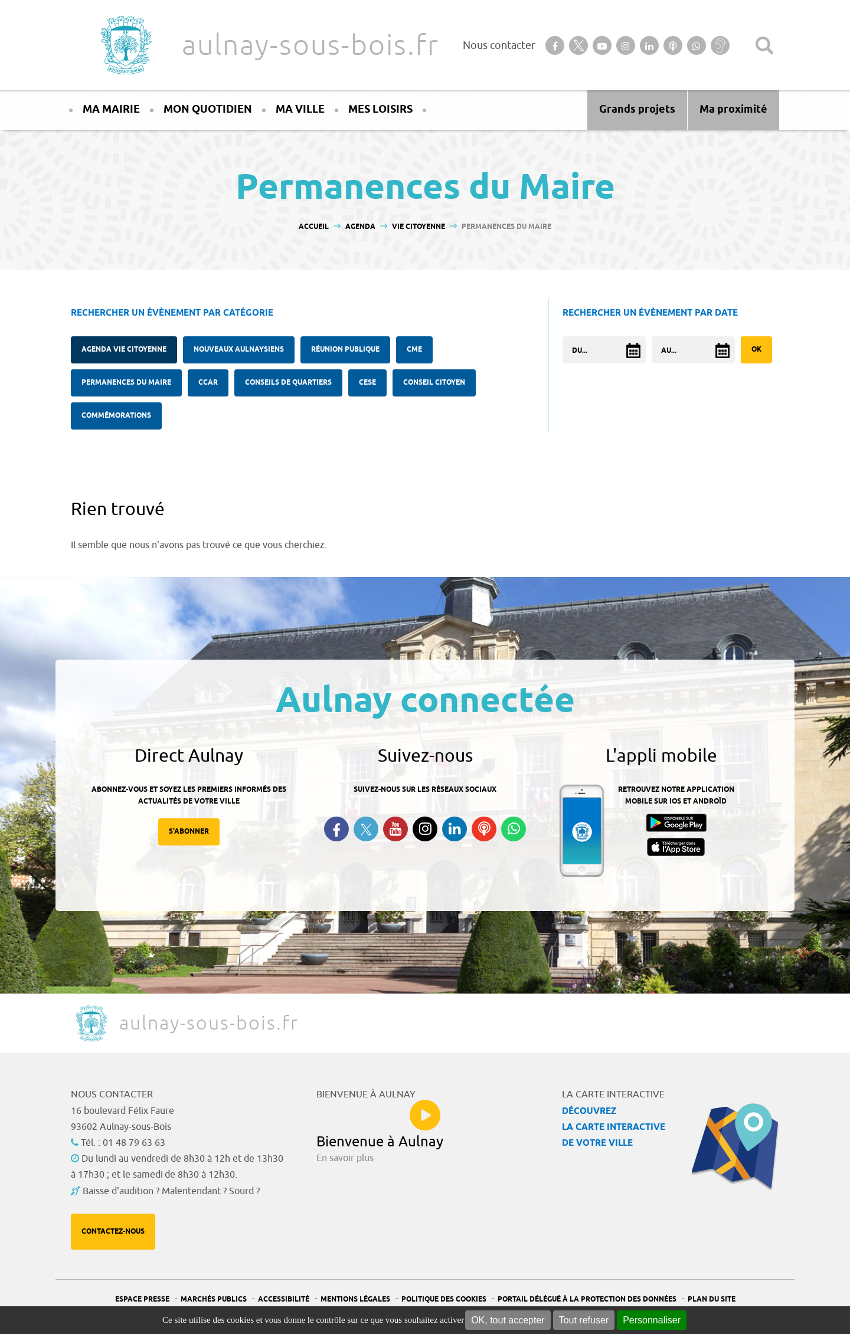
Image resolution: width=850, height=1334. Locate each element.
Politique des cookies (443, 1299)
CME (414, 350)
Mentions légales (355, 1299)
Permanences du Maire (126, 383)
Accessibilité (283, 1299)
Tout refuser (584, 1320)
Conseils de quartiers (288, 383)
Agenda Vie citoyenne (123, 350)
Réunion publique (345, 350)
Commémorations (116, 416)
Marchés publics (214, 1299)
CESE (367, 383)
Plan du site (711, 1299)
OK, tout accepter (508, 1320)
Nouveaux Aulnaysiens (239, 350)
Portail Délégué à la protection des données (587, 1299)
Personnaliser (652, 1320)
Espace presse (142, 1299)
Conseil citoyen (434, 383)
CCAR (208, 383)
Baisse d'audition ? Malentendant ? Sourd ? (171, 1191)
